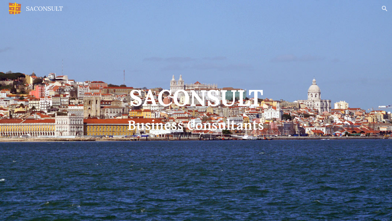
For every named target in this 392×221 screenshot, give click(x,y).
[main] (196, 110)
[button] (384, 8)
